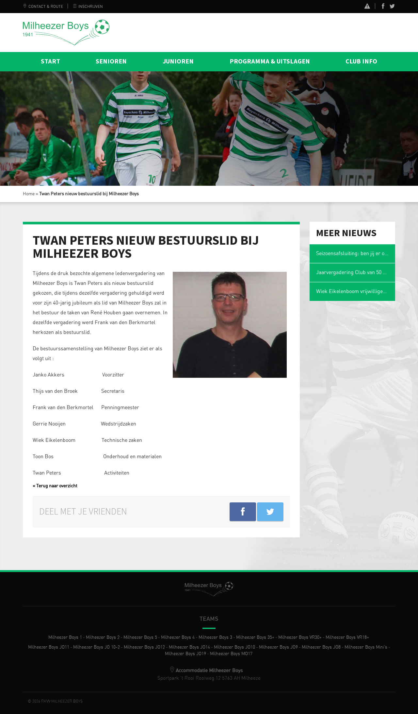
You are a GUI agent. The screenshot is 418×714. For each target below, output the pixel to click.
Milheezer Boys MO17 (231, 654)
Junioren (178, 61)
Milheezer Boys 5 (140, 637)
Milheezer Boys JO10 (234, 647)
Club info (361, 61)
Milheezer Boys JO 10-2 (96, 647)
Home (29, 194)
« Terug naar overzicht (55, 486)
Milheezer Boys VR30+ (300, 637)
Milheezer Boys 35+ (255, 637)
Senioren (111, 61)
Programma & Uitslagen (270, 61)
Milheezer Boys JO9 (278, 647)
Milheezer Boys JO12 (144, 647)
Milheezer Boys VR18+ (347, 637)
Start (50, 61)
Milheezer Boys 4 (178, 637)
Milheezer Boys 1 (65, 637)
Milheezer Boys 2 (103, 637)
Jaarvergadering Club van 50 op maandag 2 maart (355, 272)
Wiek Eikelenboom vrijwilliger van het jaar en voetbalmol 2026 (355, 291)
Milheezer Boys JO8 (321, 647)
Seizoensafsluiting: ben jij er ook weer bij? (355, 253)
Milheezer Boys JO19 (185, 654)
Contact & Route (43, 7)
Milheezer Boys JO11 (48, 647)
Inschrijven (88, 7)
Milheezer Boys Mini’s (366, 647)
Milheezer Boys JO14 (189, 647)
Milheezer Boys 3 (215, 637)
